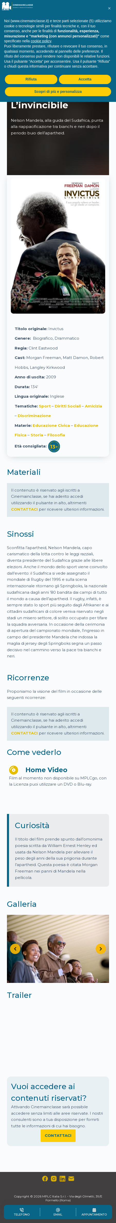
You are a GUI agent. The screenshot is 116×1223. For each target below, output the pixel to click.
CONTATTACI (24, 509)
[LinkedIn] (62, 1178)
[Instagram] (54, 1178)
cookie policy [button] (41, 41)
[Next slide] (101, 949)
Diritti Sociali (68, 406)
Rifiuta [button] (31, 79)
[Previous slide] (15, 949)
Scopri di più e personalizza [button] (58, 91)
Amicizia (93, 406)
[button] (109, 8)
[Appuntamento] (94, 1212)
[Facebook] (45, 1178)
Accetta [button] (85, 79)
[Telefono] (22, 1212)
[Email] (71, 1178)
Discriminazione (34, 415)
